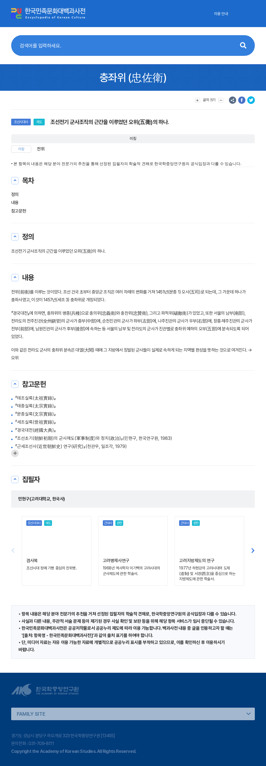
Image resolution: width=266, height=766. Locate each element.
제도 (39, 122)
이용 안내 (221, 13)
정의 (15, 194)
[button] (253, 551)
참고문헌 (18, 211)
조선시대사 (21, 122)
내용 (15, 202)
